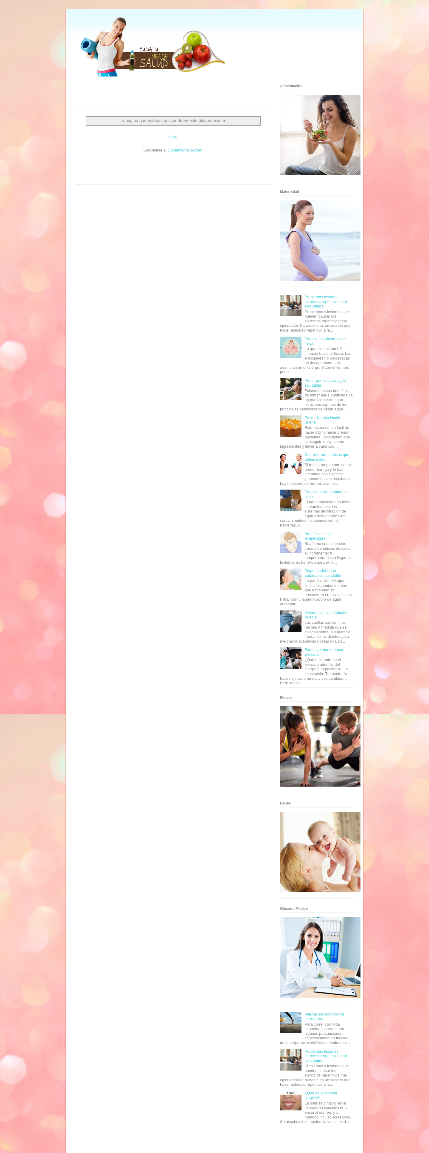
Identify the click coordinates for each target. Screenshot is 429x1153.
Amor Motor (198, 177)
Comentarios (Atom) (185, 150)
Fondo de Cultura (178, 166)
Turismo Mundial (102, 177)
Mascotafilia (237, 171)
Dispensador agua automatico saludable (322, 573)
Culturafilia (182, 177)
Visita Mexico (141, 177)
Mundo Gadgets (172, 171)
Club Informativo (155, 166)
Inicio (172, 136)
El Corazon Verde (162, 177)
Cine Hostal (153, 171)
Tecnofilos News (246, 166)
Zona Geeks (199, 166)
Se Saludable (123, 177)
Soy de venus (93, 171)
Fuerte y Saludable (115, 171)
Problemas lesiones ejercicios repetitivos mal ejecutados (325, 301)
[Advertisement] (165, 95)
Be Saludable (108, 166)
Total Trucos (137, 171)
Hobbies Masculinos (221, 166)
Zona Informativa (87, 166)
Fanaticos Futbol (217, 171)
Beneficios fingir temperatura (318, 536)
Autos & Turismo (194, 171)
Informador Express (131, 166)
